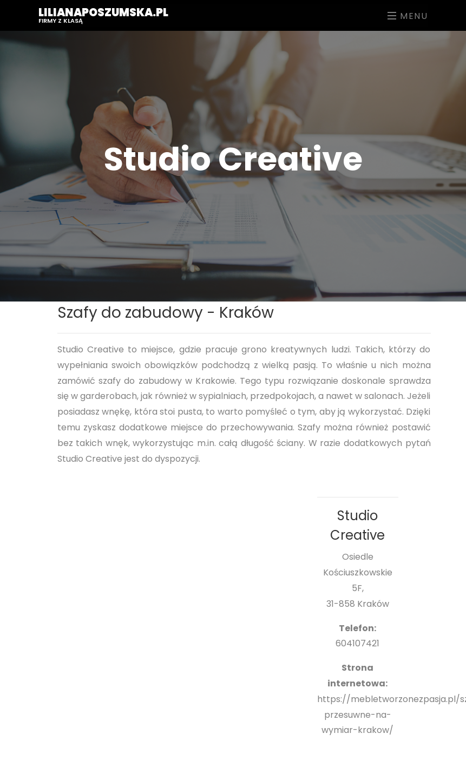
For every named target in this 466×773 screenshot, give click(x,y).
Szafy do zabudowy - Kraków (165, 312)
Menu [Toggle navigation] (408, 16)
